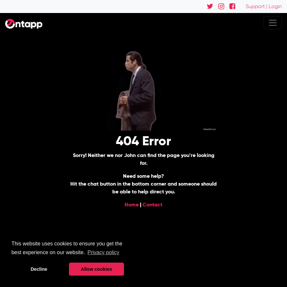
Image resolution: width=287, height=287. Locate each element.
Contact (152, 204)
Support (255, 6)
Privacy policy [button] (103, 252)
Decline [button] (39, 269)
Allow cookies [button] (96, 269)
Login (275, 6)
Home (132, 204)
